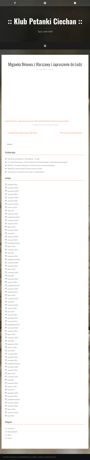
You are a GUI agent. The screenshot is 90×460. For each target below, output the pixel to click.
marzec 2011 (12, 386)
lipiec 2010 (11, 409)
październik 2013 (14, 285)
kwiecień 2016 (13, 237)
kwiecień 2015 (13, 256)
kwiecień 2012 (13, 344)
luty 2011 (11, 390)
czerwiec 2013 (13, 298)
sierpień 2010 (13, 406)
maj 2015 (11, 253)
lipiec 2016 (11, 227)
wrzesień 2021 (13, 188)
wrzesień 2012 (13, 328)
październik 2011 (14, 364)
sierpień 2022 (13, 185)
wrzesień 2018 (13, 198)
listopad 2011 (13, 360)
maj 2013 (11, 302)
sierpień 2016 (13, 224)
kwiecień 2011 (13, 383)
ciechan (50, 69)
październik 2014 (14, 259)
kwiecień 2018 (13, 204)
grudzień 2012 (13, 318)
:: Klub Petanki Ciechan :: (45, 21)
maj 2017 (11, 211)
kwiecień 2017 (13, 214)
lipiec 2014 (11, 269)
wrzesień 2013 (13, 289)
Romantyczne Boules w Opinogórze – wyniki (23, 159)
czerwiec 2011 (13, 377)
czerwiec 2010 (13, 412)
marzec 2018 (12, 207)
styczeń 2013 (12, 315)
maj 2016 (11, 233)
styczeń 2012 (12, 354)
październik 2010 (14, 399)
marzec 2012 (12, 347)
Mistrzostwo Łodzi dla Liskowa (71, 133)
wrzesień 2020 (13, 191)
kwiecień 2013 (13, 305)
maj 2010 (11, 416)
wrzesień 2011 (13, 367)
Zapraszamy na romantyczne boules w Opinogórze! (26, 172)
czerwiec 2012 (13, 338)
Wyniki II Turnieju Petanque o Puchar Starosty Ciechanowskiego (31, 165)
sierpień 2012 (13, 331)
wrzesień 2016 (13, 220)
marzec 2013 (12, 308)
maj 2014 (11, 276)
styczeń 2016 (12, 240)
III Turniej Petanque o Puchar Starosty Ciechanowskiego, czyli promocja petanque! (38, 162)
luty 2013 (11, 312)
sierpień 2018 (13, 201)
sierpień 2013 (13, 292)
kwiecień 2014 (13, 279)
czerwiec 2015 (13, 250)
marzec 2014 (12, 282)
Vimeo (66, 121)
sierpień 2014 (13, 266)
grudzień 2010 (13, 393)
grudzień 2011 (13, 357)
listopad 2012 (13, 321)
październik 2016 (14, 217)
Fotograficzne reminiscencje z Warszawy (22, 133)
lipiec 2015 (11, 246)
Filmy (9, 435)
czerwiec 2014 (13, 272)
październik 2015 (14, 243)
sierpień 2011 (13, 370)
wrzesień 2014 (13, 263)
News (57, 125)
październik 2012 (14, 325)
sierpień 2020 (13, 194)
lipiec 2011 (11, 373)
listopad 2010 (13, 396)
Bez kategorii (49, 125)
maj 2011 (11, 380)
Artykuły (11, 428)
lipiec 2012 (11, 334)
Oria (39, 457)
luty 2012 (11, 351)
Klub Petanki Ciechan (54, 121)
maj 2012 (11, 341)
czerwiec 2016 (13, 230)
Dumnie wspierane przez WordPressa (16, 457)
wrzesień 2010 (13, 403)
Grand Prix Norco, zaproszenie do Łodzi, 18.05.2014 (23, 121)
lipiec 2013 (11, 295)
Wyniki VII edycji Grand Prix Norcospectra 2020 (25, 169)
